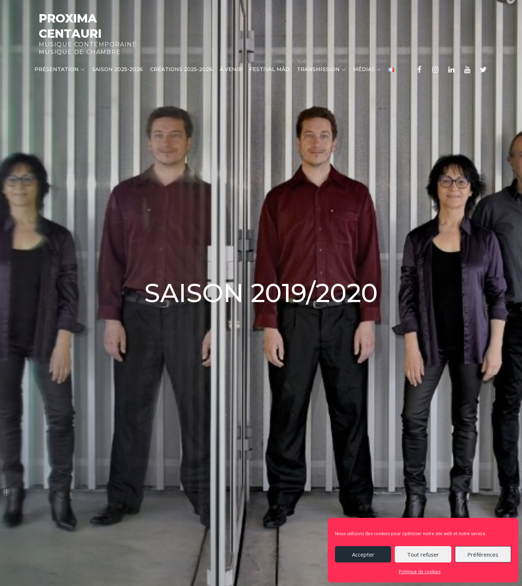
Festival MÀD (269, 69)
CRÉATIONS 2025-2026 (181, 69)
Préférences (482, 554)
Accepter (363, 554)
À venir (231, 69)
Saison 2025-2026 (117, 69)
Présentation (59, 69)
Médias (367, 69)
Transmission (321, 69)
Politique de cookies (419, 572)
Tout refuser (423, 554)
